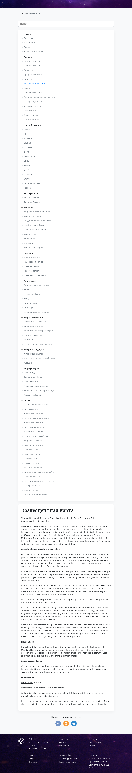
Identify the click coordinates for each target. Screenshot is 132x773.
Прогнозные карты (33, 65)
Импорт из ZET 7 (32, 485)
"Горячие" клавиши (33, 431)
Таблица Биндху (32, 234)
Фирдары (28, 243)
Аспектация (29, 156)
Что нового (29, 42)
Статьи (92, 745)
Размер (27, 165)
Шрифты (28, 174)
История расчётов (33, 106)
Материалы (64, 745)
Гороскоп (63, 739)
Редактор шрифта (32, 454)
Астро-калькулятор (33, 440)
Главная (22, 13)
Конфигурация (31, 409)
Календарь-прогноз (33, 261)
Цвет (26, 169)
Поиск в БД (29, 372)
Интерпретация (32, 119)
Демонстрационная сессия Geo (39, 481)
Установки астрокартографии (38, 330)
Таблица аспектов (32, 216)
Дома (26, 151)
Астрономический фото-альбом (39, 472)
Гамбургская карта (33, 92)
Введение (28, 38)
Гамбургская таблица (34, 225)
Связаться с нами (67, 762)
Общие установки (32, 449)
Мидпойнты (30, 238)
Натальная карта (32, 61)
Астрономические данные (36, 285)
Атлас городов (31, 115)
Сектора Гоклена (32, 183)
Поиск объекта (31, 458)
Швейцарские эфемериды (36, 312)
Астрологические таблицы (37, 211)
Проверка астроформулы (36, 386)
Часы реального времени (36, 418)
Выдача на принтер (33, 445)
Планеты (28, 147)
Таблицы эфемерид (33, 247)
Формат (27, 129)
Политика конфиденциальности (99, 756)
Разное (27, 187)
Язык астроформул (33, 395)
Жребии (28, 362)
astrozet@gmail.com (68, 758)
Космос (27, 289)
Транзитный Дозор (33, 377)
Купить (62, 742)
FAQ (31, 758)
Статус (27, 178)
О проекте (34, 762)
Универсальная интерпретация (39, 390)
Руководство (95, 742)
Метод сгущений (32, 197)
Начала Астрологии (33, 51)
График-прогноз (32, 266)
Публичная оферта (98, 761)
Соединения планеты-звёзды (38, 220)
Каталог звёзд (30, 303)
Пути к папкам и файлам (36, 436)
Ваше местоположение (35, 427)
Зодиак (27, 142)
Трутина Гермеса (32, 202)
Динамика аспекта (33, 257)
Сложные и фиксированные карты (40, 97)
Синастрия (29, 70)
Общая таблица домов (35, 229)
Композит (28, 79)
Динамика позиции (33, 422)
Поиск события (31, 381)
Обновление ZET (32, 476)
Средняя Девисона (33, 74)
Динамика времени (33, 413)
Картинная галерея (33, 467)
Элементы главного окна (36, 404)
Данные (28, 138)
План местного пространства (38, 344)
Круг (26, 133)
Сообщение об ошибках (35, 494)
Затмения (28, 339)
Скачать (93, 739)
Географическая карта (35, 321)
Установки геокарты (34, 326)
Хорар (27, 88)
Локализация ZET (32, 490)
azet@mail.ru (65, 755)
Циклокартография (33, 335)
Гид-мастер (29, 47)
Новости (33, 755)
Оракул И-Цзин (31, 463)
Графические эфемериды (36, 275)
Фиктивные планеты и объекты (39, 358)
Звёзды (27, 160)
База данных (30, 110)
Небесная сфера (32, 294)
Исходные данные (33, 101)
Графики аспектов (33, 270)
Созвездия (29, 307)
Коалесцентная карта (34, 83)
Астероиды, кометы (33, 353)
